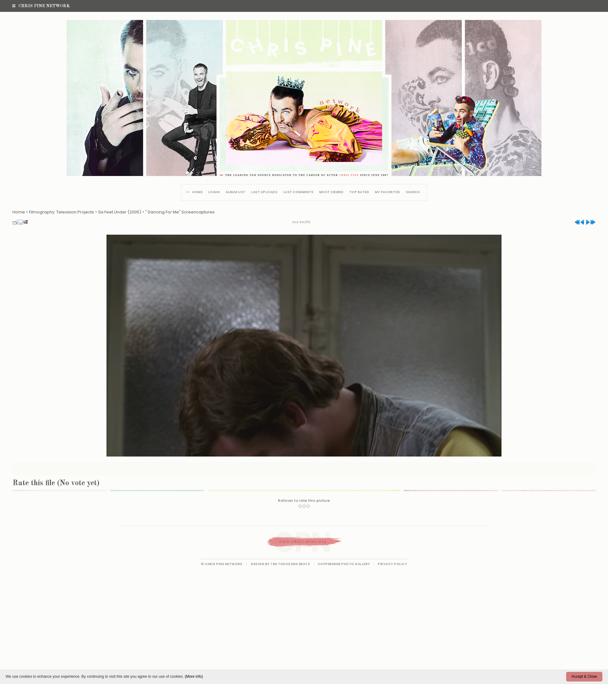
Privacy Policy (392, 564)
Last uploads (264, 192)
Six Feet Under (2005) (119, 212)
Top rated (359, 192)
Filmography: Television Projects (61, 212)
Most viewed (331, 192)
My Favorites (387, 192)
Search (413, 192)
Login (214, 192)
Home (197, 192)
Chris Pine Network (41, 6)
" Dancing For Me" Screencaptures (180, 212)
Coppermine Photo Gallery (344, 564)
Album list (236, 192)
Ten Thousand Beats (290, 564)
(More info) (194, 676)
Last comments (298, 192)
